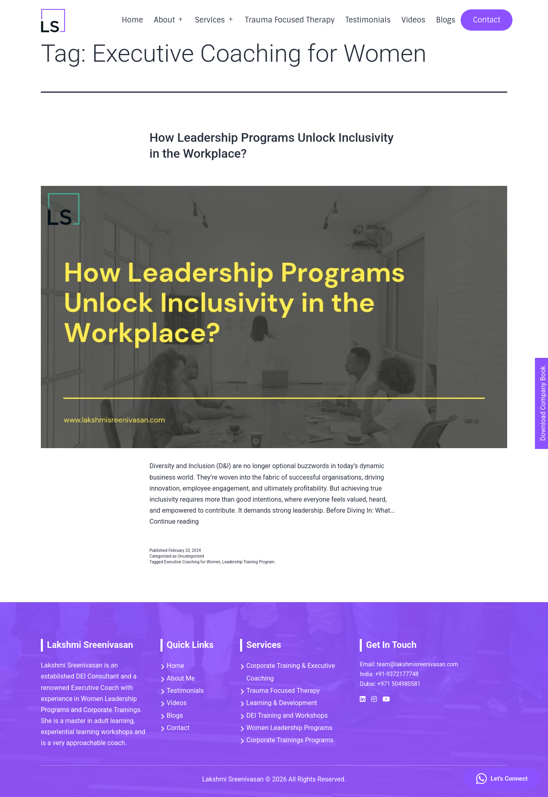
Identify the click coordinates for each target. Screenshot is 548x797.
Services (210, 20)
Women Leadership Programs (289, 728)
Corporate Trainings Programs (289, 740)
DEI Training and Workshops (286, 715)
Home (132, 20)
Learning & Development (281, 703)
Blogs (445, 20)
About (164, 20)
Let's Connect (502, 778)
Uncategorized (191, 556)
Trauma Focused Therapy (290, 20)
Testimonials (368, 20)
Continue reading (174, 521)
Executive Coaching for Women (192, 562)
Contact (486, 20)
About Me (181, 678)
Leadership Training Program (248, 562)
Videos (413, 20)
